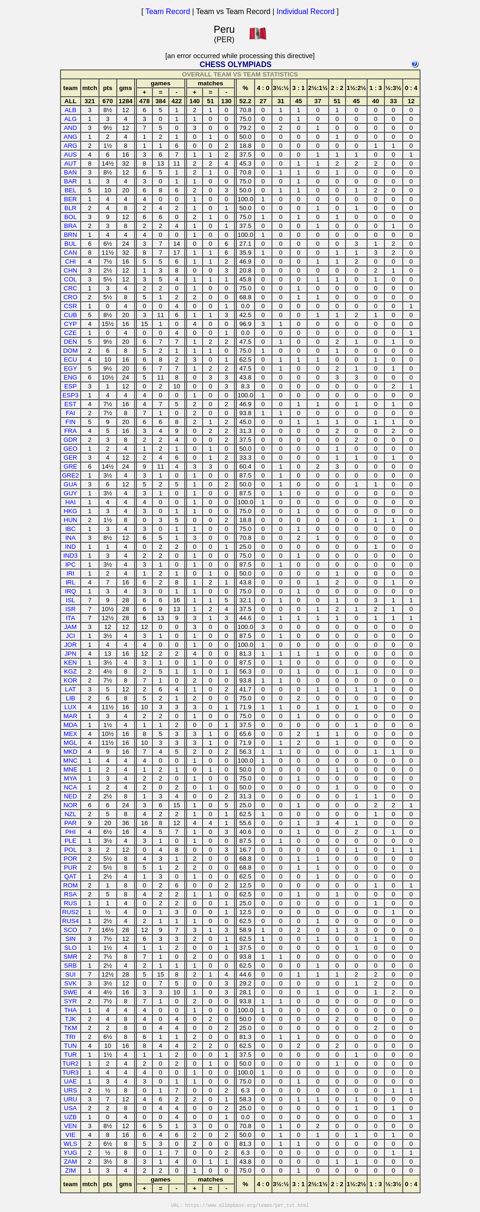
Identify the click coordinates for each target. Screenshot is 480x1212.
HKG (70, 511)
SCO (70, 929)
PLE (70, 840)
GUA (70, 484)
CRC (70, 288)
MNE (70, 769)
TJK (70, 1019)
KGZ (70, 671)
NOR (70, 805)
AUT (70, 163)
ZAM (70, 1161)
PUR (70, 867)
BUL (70, 243)
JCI (70, 635)
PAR (70, 822)
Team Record (167, 11)
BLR (70, 208)
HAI (70, 502)
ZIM (70, 1170)
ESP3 (70, 395)
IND (70, 546)
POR (70, 858)
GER (70, 457)
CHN (70, 270)
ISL (70, 600)
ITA (70, 617)
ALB (70, 110)
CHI (70, 261)
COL (70, 279)
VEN (70, 1125)
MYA (70, 778)
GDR (70, 439)
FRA (70, 430)
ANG (70, 136)
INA (70, 537)
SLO (70, 947)
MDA (70, 724)
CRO (70, 297)
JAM (70, 626)
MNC (70, 760)
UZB (70, 1117)
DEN (70, 341)
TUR (70, 1054)
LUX (70, 707)
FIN (70, 421)
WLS (70, 1143)
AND (70, 127)
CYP (70, 323)
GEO (70, 448)
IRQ (70, 591)
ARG (70, 145)
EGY (70, 368)
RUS (70, 903)
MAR (70, 716)
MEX (70, 733)
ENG (70, 377)
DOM (70, 350)
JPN (70, 653)
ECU (70, 359)
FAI (70, 413)
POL (70, 849)
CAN (70, 252)
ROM (70, 885)
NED (70, 796)
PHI (70, 831)
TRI (70, 1036)
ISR (70, 609)
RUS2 (70, 912)
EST (70, 404)
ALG (70, 118)
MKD (70, 751)
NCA (70, 787)
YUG (70, 1152)
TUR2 (70, 1063)
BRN (70, 234)
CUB (70, 314)
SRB (70, 965)
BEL (70, 190)
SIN (70, 938)
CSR (70, 306)
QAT (70, 876)
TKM (70, 1027)
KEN (70, 662)
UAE (70, 1081)
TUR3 (70, 1072)
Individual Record (306, 11)
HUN (70, 519)
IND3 (70, 555)
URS (70, 1090)
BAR (70, 181)
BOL (70, 216)
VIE (70, 1134)
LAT (70, 689)
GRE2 (70, 475)
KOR (70, 680)
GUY (70, 493)
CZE (70, 332)
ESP (70, 386)
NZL (70, 814)
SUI (70, 974)
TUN (70, 1045)
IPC (70, 564)
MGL (70, 742)
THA (70, 1010)
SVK (70, 983)
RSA (70, 894)
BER (70, 199)
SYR (70, 1001)
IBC (70, 528)
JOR (70, 644)
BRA (70, 225)
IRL (70, 582)
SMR (70, 956)
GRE (70, 466)
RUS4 (70, 920)
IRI (71, 573)
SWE (70, 992)
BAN (70, 172)
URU (70, 1099)
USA (70, 1108)
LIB (70, 698)
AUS (70, 154)
